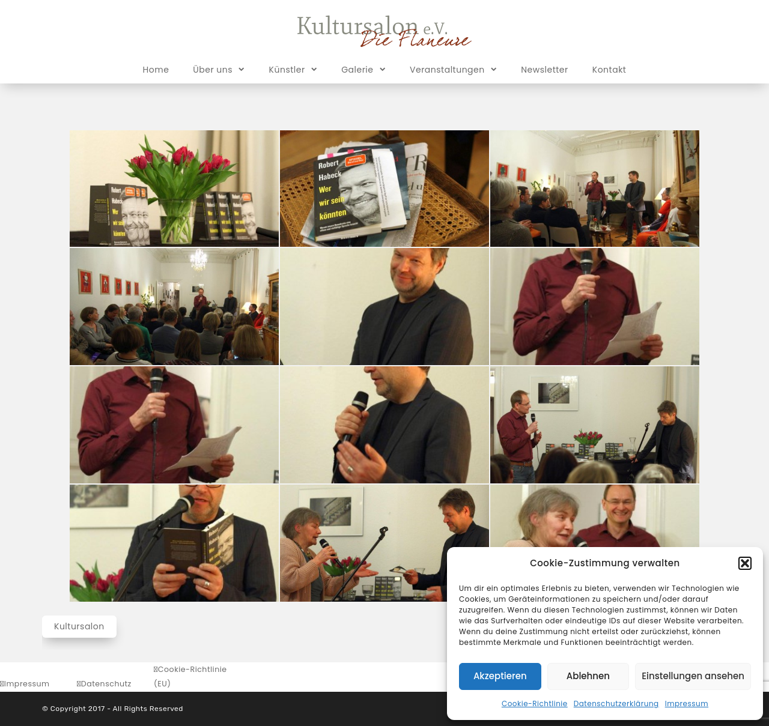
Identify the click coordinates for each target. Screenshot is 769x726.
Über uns (219, 69)
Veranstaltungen (453, 69)
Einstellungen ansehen (693, 676)
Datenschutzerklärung (616, 703)
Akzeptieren (500, 676)
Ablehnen (588, 676)
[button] (745, 563)
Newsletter (544, 70)
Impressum (686, 703)
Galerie (363, 69)
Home (156, 70)
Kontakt (609, 70)
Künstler (293, 69)
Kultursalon (79, 626)
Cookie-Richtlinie (535, 703)
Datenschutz (106, 684)
